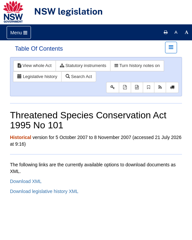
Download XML (26, 181)
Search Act (79, 76)
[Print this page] (165, 32)
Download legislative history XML (44, 191)
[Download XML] (137, 87)
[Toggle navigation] (19, 32)
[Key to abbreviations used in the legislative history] (112, 87)
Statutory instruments (83, 65)
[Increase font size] (186, 32)
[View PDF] (125, 87)
